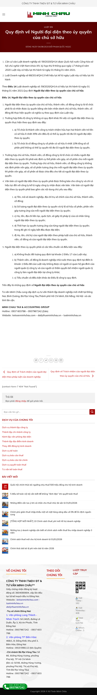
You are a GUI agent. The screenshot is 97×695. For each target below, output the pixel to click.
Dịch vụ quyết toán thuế (14, 464)
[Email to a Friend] (51, 360)
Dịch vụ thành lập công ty (15, 427)
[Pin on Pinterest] (56, 360)
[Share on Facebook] (41, 360)
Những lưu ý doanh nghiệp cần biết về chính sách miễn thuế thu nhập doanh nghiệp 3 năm (51, 531)
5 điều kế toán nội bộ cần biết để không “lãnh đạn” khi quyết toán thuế (44, 494)
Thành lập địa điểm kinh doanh (17, 441)
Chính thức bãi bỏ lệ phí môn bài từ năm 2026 (32, 548)
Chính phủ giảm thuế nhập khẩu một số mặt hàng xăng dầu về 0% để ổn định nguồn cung (50, 513)
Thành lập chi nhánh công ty (16, 432)
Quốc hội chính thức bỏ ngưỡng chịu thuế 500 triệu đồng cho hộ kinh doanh (46, 485)
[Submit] (92, 412)
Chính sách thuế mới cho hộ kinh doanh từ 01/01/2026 (36, 539)
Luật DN (48, 27)
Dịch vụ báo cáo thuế (12, 455)
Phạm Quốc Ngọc (62, 47)
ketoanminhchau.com (27, 599)
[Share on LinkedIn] (61, 360)
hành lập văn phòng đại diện (16, 436)
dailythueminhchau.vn (17, 606)
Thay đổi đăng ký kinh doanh (16, 446)
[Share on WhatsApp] (36, 360)
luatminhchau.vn (14, 603)
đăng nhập (20, 401)
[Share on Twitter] (46, 360)
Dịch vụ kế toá (9, 450)
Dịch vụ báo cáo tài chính (15, 460)
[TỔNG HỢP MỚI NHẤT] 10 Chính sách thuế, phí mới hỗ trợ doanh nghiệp (45, 521)
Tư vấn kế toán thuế (12, 469)
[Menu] (3, 14)
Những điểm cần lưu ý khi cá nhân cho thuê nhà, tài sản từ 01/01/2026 (43, 503)
